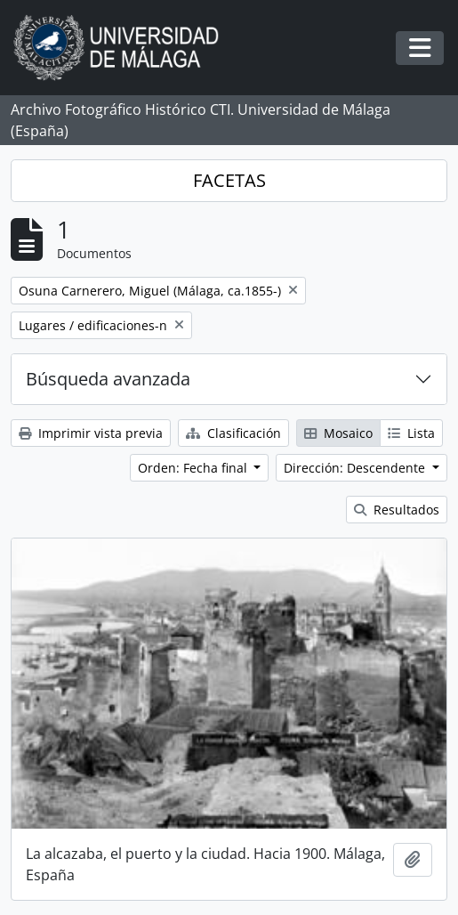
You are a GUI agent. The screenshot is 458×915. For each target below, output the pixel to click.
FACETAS (229, 180)
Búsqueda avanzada (108, 379)
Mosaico (338, 433)
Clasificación (233, 433)
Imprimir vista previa (91, 433)
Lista (411, 433)
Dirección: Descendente (356, 467)
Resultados (396, 509)
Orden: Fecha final (194, 467)
